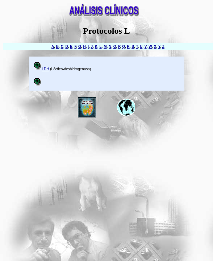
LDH (45, 69)
